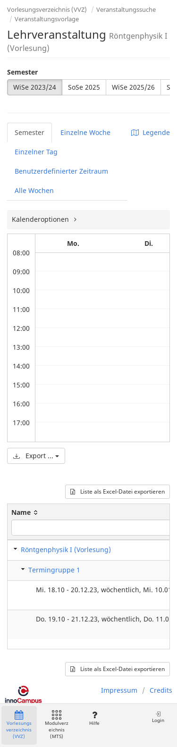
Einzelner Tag (36, 151)
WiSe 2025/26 (133, 87)
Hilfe (94, 718)
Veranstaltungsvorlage (47, 19)
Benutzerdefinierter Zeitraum (61, 171)
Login (158, 717)
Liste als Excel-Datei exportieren (117, 491)
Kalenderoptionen (41, 219)
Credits (161, 690)
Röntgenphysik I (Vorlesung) (66, 549)
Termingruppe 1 (54, 569)
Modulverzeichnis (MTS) (56, 725)
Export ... (36, 455)
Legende (150, 132)
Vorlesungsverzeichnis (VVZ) (47, 9)
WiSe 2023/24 (34, 87)
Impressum (119, 690)
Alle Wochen (34, 190)
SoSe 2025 (84, 87)
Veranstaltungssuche (126, 9)
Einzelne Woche (85, 132)
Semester (22, 71)
